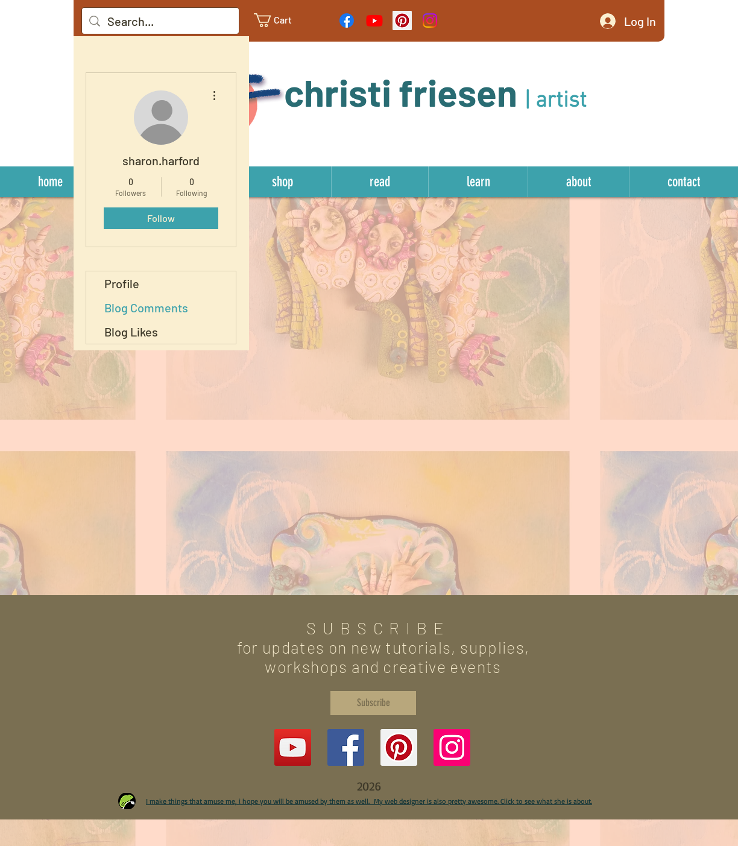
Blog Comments (146, 307)
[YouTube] (292, 747)
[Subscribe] (373, 703)
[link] (282, 20)
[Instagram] (430, 20)
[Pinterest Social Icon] (402, 20)
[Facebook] (346, 20)
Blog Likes (131, 331)
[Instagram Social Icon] (452, 747)
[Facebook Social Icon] (345, 747)
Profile (121, 283)
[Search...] (160, 21)
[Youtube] (374, 20)
